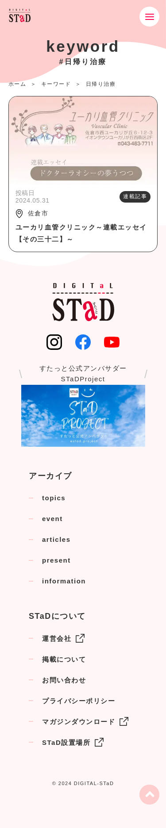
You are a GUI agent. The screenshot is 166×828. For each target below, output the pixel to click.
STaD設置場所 (73, 742)
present (56, 560)
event (52, 518)
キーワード (56, 84)
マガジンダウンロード (85, 721)
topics (54, 498)
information (64, 581)
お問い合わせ (64, 680)
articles (56, 539)
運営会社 (63, 638)
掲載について (64, 659)
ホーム (17, 84)
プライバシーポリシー (78, 701)
